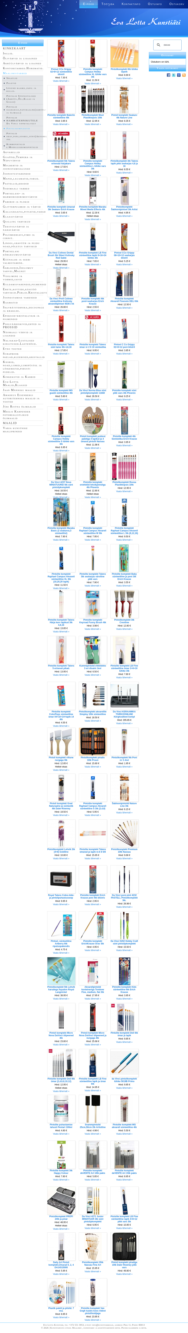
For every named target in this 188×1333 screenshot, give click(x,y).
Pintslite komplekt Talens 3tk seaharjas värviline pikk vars (92, 576)
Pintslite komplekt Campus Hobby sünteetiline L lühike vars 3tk (92, 165)
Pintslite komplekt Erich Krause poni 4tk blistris (92, 896)
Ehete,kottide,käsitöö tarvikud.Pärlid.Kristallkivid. (26, 291)
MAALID (10, 423)
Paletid (11, 83)
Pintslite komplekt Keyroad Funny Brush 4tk (92, 621)
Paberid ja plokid (16, 201)
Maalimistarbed (15, 73)
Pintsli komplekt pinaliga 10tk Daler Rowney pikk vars (124, 1265)
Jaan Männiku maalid (19, 390)
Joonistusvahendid (17, 173)
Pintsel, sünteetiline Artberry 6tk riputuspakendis (61, 944)
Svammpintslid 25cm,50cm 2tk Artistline (93, 1126)
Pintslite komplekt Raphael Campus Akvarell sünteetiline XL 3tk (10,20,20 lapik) (61, 578)
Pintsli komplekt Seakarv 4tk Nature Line (124, 116)
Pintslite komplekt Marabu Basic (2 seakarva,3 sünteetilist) (61, 531)
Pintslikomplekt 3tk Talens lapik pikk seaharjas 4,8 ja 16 (124, 163)
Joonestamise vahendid (20, 297)
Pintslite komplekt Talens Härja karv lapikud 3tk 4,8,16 (61, 622)
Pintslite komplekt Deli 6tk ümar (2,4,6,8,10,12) (61, 1080)
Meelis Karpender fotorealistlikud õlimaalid (16, 415)
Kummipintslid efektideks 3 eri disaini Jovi (92, 667)
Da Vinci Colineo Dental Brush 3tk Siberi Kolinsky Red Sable (61, 255)
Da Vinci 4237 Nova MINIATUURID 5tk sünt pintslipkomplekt (61, 485)
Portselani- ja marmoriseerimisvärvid (20, 195)
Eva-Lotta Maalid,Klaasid (15, 383)
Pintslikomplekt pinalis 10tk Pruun (93, 758)
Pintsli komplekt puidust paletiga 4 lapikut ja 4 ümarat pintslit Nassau (93, 439)
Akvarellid (11, 152)
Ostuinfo (155, 4)
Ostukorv (176, 4)
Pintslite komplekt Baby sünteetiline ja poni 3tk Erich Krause (124, 576)
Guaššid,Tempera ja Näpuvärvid (18, 158)
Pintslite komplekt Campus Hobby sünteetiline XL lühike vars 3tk (92, 73)
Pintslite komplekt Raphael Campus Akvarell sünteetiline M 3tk (92, 531)
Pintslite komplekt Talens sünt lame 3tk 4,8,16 (61, 345)
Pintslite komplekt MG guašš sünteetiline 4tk (61, 391)
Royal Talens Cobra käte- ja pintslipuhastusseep (61, 896)
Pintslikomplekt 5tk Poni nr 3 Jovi (124, 758)
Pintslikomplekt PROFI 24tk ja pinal (61, 1217)
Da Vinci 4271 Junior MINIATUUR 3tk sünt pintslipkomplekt (92, 1219)
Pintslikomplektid (18, 128)
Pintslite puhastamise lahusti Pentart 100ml (61, 1126)
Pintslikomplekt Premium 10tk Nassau (124, 850)
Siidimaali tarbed (16, 188)
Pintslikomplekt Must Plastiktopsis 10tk (93, 116)
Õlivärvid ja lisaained (20, 58)
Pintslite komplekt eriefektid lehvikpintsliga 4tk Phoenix (93, 485)
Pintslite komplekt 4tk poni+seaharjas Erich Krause (92, 301)
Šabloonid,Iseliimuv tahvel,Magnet (18, 269)
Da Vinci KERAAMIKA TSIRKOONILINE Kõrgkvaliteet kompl (124, 714)
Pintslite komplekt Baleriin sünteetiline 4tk (61, 116)
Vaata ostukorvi (167, 68)
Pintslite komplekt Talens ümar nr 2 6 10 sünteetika (92, 345)
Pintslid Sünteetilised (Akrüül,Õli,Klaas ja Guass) (21, 99)
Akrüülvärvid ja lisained (22, 63)
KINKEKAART (14, 48)
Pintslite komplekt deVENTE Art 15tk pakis (124, 1171)
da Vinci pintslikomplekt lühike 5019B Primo (124, 1080)
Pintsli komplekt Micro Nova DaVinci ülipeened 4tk (61, 1035)
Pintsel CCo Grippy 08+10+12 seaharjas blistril (124, 255)
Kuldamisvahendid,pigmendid (24, 284)
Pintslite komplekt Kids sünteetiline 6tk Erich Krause (124, 989)
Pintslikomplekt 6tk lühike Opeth (124, 70)
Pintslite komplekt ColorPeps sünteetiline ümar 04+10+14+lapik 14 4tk (61, 715)
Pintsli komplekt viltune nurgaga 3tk (61, 758)
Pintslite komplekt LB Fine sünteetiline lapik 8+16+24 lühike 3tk (92, 255)
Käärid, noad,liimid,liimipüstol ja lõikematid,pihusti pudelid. (22, 366)
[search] (167, 45)
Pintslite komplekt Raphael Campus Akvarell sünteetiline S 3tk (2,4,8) (92, 806)
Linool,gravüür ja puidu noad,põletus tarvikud (21, 244)
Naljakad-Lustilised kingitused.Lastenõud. (20, 342)
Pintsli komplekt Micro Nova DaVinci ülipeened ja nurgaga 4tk (92, 1035)
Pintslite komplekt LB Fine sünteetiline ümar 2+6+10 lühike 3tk (124, 668)
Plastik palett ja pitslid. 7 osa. (61, 1309)
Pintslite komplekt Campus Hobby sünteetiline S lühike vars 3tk (61, 440)
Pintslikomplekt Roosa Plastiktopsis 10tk (124, 483)
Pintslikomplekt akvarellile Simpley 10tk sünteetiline (92, 713)
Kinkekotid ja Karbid (19, 376)
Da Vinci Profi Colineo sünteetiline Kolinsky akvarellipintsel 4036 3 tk (61, 301)
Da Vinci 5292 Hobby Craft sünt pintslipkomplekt (124, 942)
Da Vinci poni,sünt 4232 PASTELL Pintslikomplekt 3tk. (124, 898)
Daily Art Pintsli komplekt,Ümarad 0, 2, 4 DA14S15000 (61, 1265)
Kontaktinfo (131, 4)
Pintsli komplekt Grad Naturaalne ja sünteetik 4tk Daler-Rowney (61, 806)
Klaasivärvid (13, 216)
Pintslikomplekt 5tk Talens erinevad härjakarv (61, 162)
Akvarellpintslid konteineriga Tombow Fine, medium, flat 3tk (92, 989)
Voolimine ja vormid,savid (12, 277)
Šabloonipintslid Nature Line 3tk (124, 804)
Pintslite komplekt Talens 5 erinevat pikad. (61, 667)
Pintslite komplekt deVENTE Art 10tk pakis (92, 1171)
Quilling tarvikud (16, 221)
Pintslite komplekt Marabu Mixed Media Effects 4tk (92, 208)
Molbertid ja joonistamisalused (16, 167)
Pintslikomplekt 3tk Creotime (124, 621)
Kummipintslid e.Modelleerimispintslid (22, 145)
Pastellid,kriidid (16, 183)
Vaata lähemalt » (61, 81)
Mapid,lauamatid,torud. (21, 178)
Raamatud (10, 302)
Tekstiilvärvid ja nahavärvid (16, 228)
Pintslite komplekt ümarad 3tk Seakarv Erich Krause (61, 208)
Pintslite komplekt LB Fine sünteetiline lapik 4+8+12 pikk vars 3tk (124, 1219)
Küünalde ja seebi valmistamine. (16, 261)
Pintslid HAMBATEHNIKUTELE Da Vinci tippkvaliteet (22, 120)
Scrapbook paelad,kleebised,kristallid (24, 355)
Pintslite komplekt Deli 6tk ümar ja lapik (124, 1034)
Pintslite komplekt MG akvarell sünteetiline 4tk (124, 1126)
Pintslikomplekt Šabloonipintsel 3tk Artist (124, 208)
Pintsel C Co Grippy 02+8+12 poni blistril (124, 345)
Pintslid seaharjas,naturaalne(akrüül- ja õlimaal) (26, 109)
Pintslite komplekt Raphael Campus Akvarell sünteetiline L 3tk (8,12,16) (124, 531)
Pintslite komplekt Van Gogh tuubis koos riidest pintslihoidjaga (93, 1311)
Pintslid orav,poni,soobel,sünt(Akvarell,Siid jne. (30, 136)
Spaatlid (11, 78)
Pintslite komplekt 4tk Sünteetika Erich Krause (124, 437)
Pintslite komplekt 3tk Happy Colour (61, 1171)
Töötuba (108, 4)
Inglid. (8, 53)
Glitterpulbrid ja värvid (22, 206)
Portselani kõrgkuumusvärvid (17, 253)
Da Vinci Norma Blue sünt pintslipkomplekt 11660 (92, 391)
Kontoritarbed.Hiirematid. (23, 68)
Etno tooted (12, 348)
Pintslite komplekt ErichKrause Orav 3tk (93, 942)
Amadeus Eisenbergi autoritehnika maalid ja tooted (21, 398)
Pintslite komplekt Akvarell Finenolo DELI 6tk (124, 300)
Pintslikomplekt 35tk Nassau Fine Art (92, 1263)
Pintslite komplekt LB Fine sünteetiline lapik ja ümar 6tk (92, 1081)
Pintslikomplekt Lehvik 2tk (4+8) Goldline (61, 850)
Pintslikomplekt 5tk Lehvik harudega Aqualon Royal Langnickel (61, 989)
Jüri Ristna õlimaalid (19, 406)
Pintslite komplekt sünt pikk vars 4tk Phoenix (124, 391)
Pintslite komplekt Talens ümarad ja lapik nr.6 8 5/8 (92, 850)
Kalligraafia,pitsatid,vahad (24, 211)
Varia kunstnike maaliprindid (15, 429)
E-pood (88, 4)
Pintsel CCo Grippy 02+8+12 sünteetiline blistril (61, 72)
